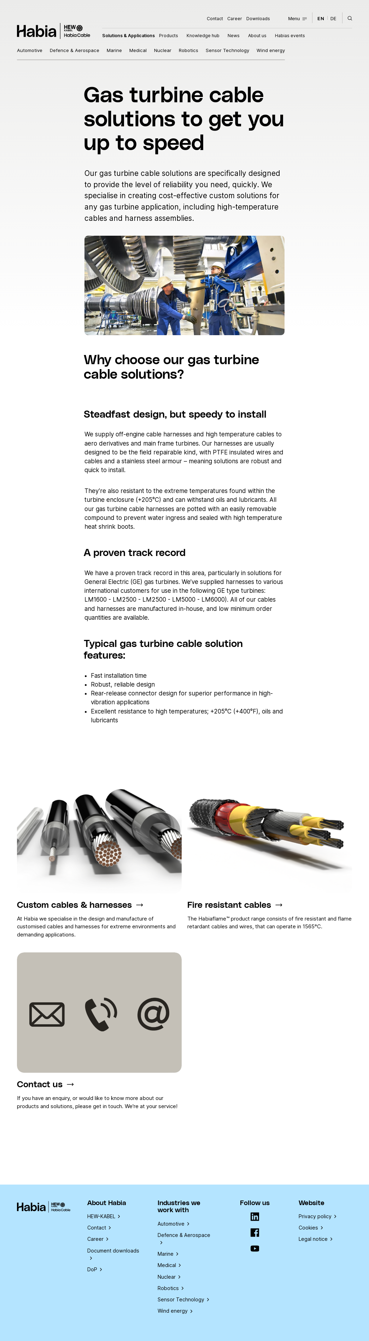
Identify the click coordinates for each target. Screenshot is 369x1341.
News (234, 35)
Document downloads (113, 1254)
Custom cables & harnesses (74, 905)
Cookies (311, 1228)
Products (168, 35)
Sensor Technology (227, 50)
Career (234, 18)
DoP (94, 1269)
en (320, 18)
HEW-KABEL (103, 1216)
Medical (138, 50)
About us (257, 35)
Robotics (188, 50)
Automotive (29, 50)
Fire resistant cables (229, 905)
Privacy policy (317, 1216)
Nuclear (162, 50)
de (333, 18)
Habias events (290, 35)
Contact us (40, 1084)
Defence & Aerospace (74, 50)
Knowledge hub (203, 35)
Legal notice (315, 1239)
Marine (114, 50)
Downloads (258, 18)
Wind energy (271, 50)
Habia (53, 31)
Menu (297, 18)
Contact (215, 18)
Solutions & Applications (128, 35)
